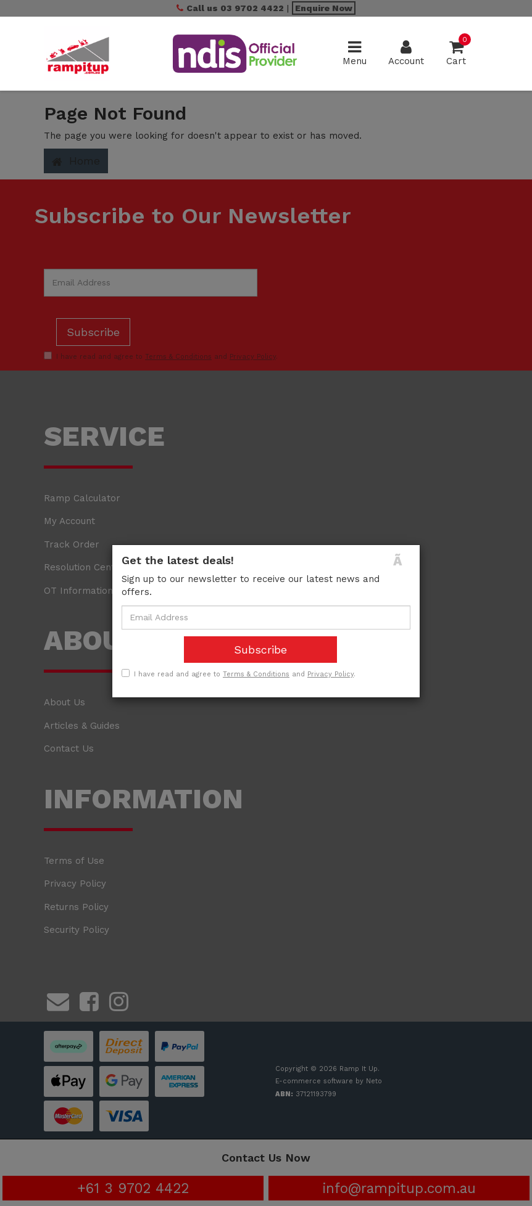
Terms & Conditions (256, 674)
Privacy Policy (330, 674)
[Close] (401, 560)
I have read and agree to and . (238, 674)
